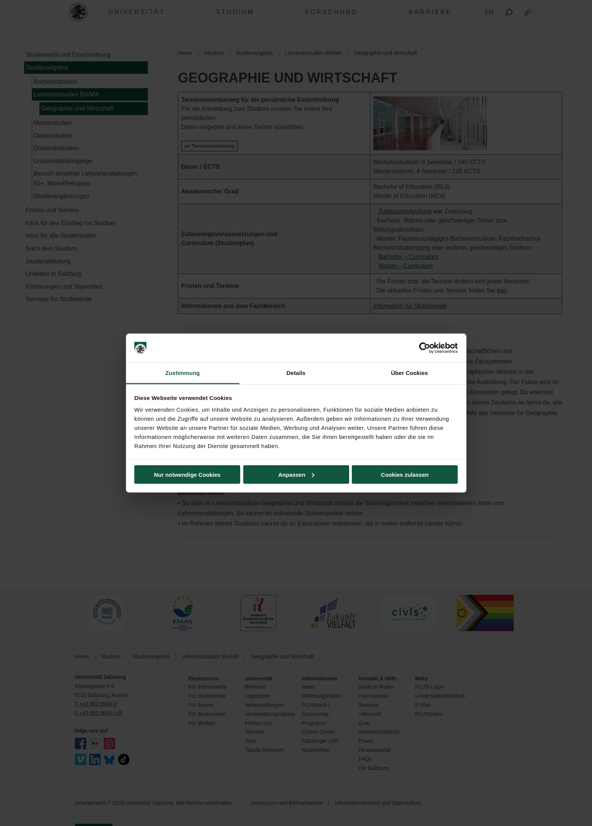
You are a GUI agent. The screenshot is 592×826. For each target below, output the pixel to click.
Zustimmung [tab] (182, 373)
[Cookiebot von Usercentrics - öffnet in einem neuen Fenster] (425, 348)
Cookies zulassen (405, 474)
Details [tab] (296, 373)
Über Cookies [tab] (409, 373)
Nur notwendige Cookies (187, 474)
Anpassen (296, 474)
